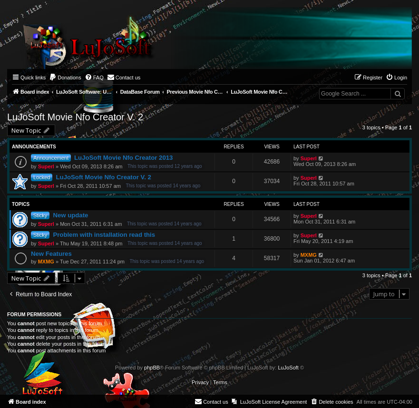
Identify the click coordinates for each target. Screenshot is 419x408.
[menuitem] (65, 77)
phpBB (152, 367)
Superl (46, 166)
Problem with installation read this (104, 234)
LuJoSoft (288, 367)
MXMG (46, 261)
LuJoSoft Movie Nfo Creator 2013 (123, 157)
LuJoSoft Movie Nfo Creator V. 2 (75, 117)
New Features (51, 253)
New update (70, 215)
